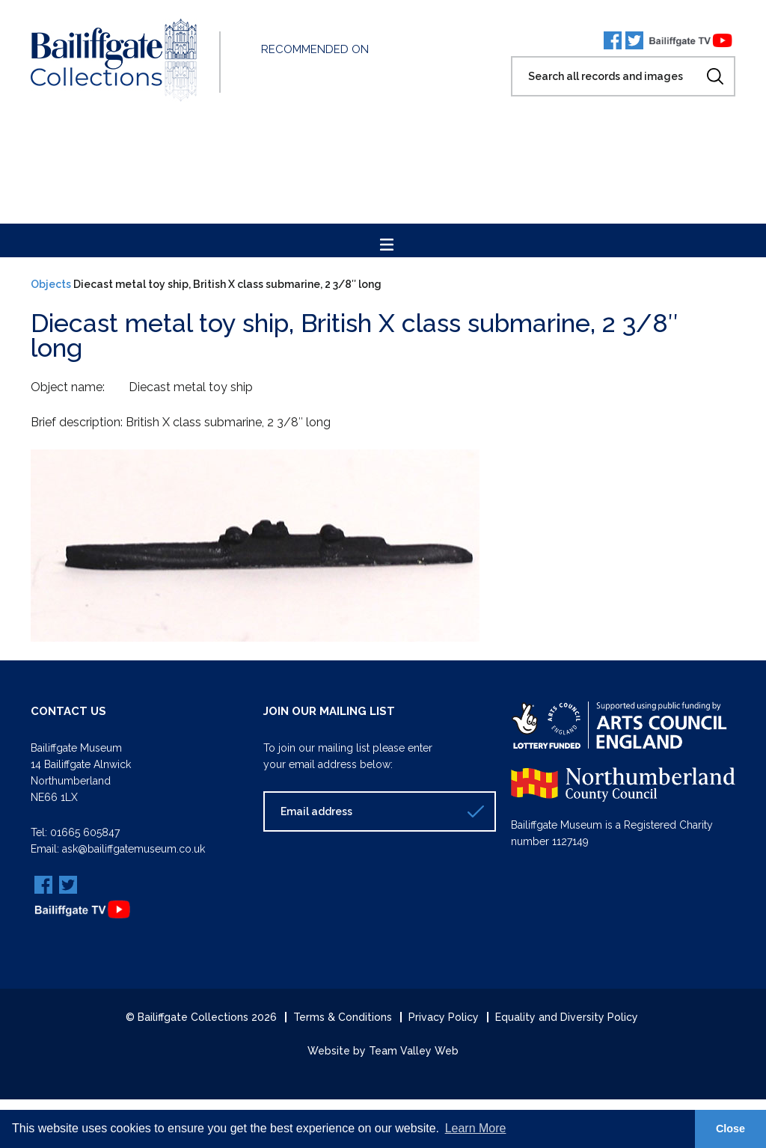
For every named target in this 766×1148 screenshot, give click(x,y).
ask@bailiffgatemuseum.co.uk (133, 849)
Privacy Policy (443, 1017)
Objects (51, 284)
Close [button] (730, 1129)
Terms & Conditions (342, 1017)
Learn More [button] (475, 1128)
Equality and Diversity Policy (566, 1017)
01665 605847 (85, 832)
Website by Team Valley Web (383, 1051)
